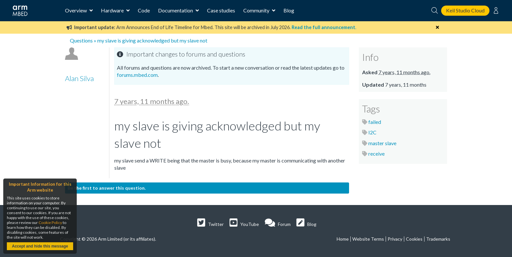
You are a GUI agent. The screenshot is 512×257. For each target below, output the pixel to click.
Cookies (414, 239)
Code (144, 10)
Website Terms (368, 239)
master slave (382, 143)
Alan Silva (79, 78)
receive (376, 153)
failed (374, 122)
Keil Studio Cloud (465, 10)
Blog (288, 10)
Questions (81, 40)
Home (343, 239)
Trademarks (438, 239)
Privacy (395, 239)
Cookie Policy (50, 222)
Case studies (221, 10)
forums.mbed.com (137, 75)
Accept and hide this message (40, 246)
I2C (372, 132)
